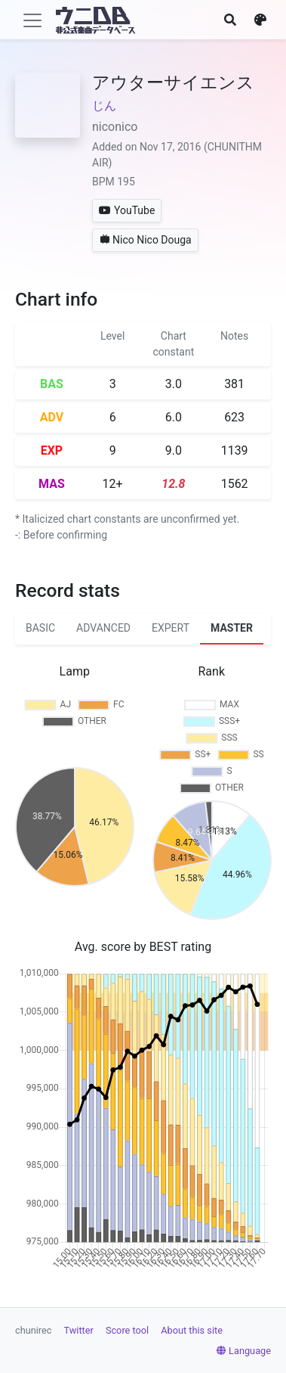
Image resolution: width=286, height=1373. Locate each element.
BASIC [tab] (40, 628)
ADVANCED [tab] (103, 628)
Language (244, 1350)
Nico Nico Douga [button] (145, 240)
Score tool (127, 1330)
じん (104, 105)
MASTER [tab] (232, 628)
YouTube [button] (127, 210)
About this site (192, 1330)
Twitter (79, 1330)
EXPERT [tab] (170, 628)
